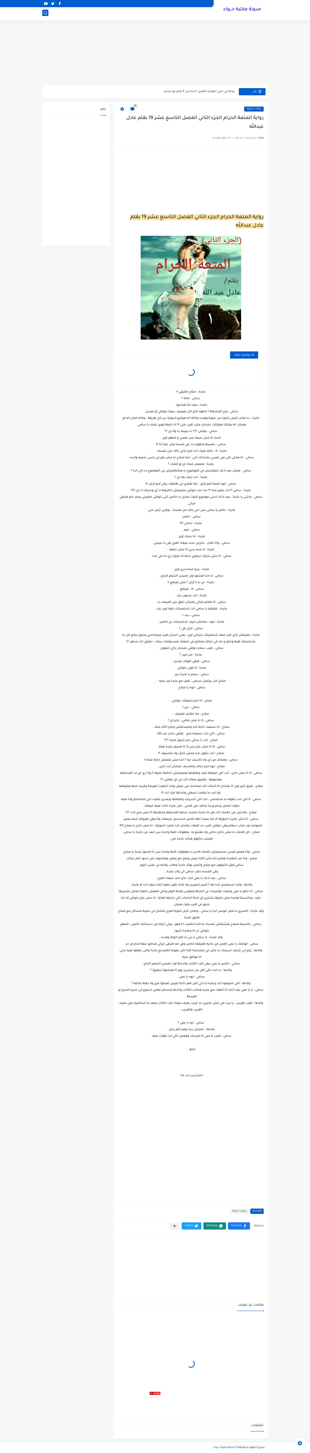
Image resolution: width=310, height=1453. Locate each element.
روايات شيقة (254, 109)
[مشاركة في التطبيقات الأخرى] (175, 1226)
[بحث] (45, 13)
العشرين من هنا (191, 1075)
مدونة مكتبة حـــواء (242, 9)
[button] (239, 1226)
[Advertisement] (155, 53)
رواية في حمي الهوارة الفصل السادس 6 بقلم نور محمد (199, 91)
